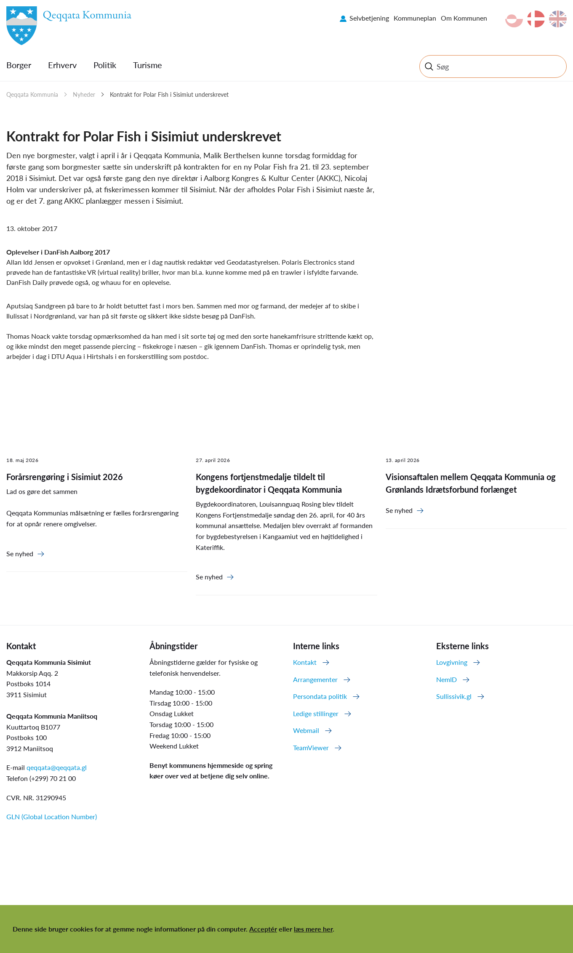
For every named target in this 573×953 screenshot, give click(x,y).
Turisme (147, 65)
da (536, 19)
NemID (446, 679)
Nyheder (84, 94)
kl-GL (514, 19)
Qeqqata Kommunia (32, 94)
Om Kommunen (464, 18)
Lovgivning (451, 662)
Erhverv (62, 65)
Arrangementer (315, 679)
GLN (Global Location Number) (51, 816)
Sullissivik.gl (454, 696)
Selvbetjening (369, 18)
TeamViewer (311, 747)
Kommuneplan (415, 18)
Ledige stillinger (315, 713)
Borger (18, 65)
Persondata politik (320, 696)
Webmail (306, 730)
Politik (104, 65)
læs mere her (313, 929)
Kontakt (305, 662)
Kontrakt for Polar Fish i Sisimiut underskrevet (169, 94)
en (558, 19)
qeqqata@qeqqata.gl (57, 767)
